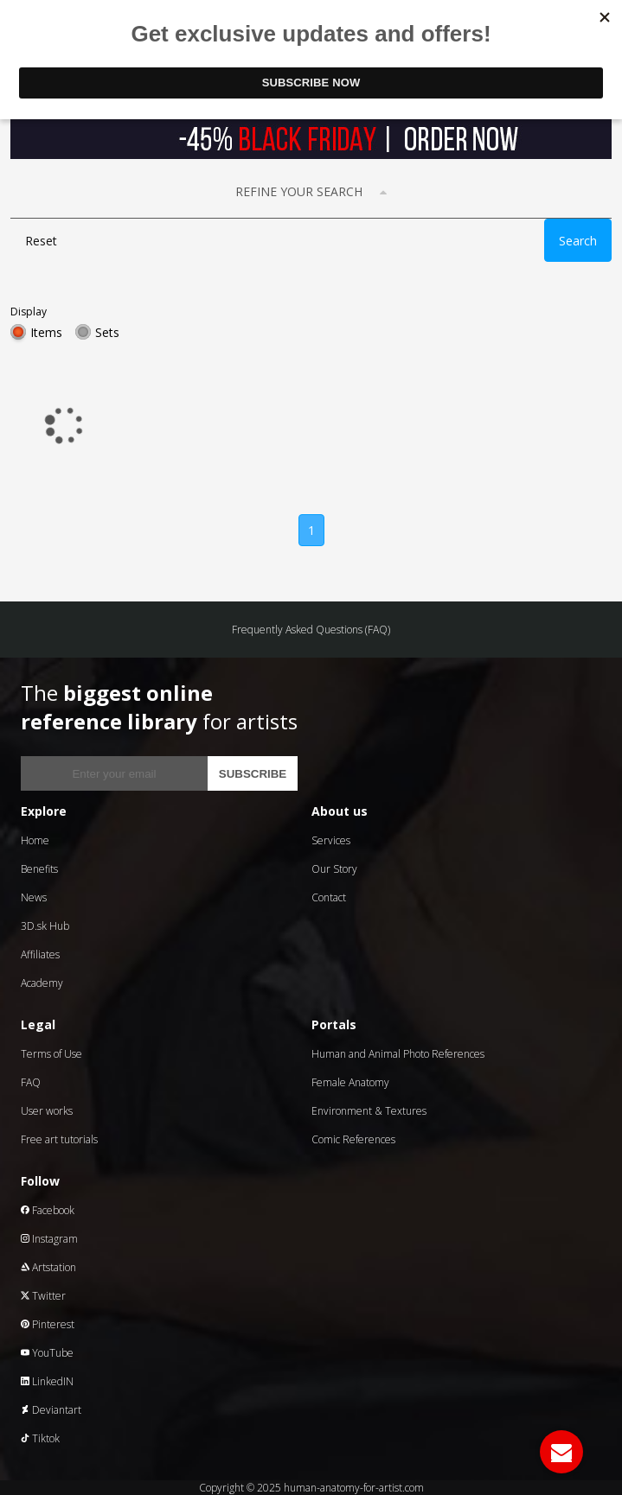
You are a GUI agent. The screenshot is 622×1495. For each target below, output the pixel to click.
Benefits (39, 869)
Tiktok (40, 1438)
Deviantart (51, 1410)
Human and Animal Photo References (397, 1053)
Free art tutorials (59, 1139)
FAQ (31, 1082)
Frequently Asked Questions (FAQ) (311, 629)
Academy (42, 983)
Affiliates (40, 954)
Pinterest (47, 1324)
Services (330, 840)
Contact (328, 897)
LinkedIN (47, 1381)
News (34, 897)
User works (47, 1111)
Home (35, 840)
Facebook (47, 1210)
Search (578, 240)
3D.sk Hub (45, 926)
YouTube (47, 1353)
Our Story (334, 869)
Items (46, 332)
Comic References (353, 1139)
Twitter (43, 1295)
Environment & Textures (368, 1111)
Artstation (48, 1267)
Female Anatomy (350, 1082)
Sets (107, 332)
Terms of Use (51, 1053)
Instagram (49, 1238)
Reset (41, 240)
